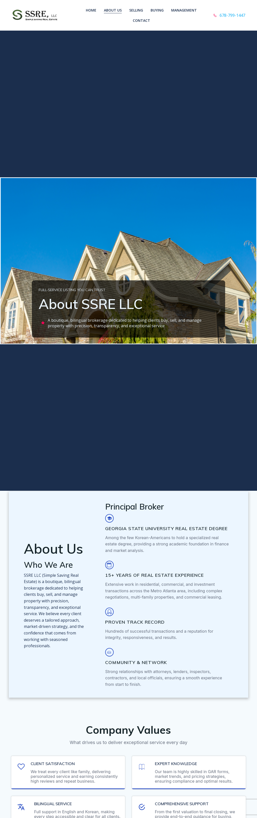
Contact (141, 20)
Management (184, 10)
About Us (113, 10)
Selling (136, 10)
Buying (157, 10)
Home (91, 10)
